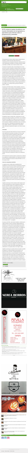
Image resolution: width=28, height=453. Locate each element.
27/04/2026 (5, 422)
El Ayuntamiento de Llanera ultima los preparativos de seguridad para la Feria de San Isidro (14, 421)
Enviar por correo (5, 264)
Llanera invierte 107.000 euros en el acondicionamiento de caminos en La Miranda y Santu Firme (14, 352)
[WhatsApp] (7, 262)
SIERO (5, 4)
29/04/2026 (5, 416)
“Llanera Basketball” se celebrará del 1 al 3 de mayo (10, 418)
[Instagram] (11, 262)
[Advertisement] (14, 19)
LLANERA (2, 4)
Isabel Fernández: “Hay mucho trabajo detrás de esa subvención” (10, 349)
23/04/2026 (5, 432)
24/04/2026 (5, 429)
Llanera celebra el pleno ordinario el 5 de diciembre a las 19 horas (10, 346)
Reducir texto (17, 55)
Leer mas (14, 355)
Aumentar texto (11, 55)
